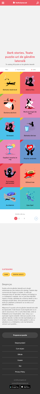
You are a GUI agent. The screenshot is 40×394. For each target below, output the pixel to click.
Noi (20, 366)
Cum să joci (20, 349)
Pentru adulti (18, 274)
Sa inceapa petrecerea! (10, 175)
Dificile (20, 354)
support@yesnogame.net (20, 383)
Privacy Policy (20, 372)
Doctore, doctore (10, 106)
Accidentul (10, 198)
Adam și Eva (30, 83)
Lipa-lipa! (30, 198)
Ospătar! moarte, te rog (10, 151)
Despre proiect (20, 343)
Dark (6, 274)
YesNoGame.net (21, 3)
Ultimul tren (30, 175)
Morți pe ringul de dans (30, 106)
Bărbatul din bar (30, 129)
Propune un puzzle (20, 335)
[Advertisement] (20, 27)
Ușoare (20, 360)
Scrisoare (10, 129)
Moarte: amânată (30, 151)
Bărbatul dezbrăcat (10, 83)
